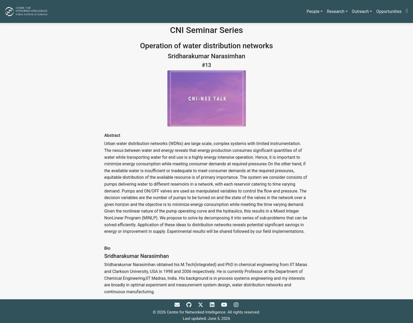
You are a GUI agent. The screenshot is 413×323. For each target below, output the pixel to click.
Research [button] (335, 11)
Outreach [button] (360, 11)
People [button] (313, 11)
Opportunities (389, 11)
